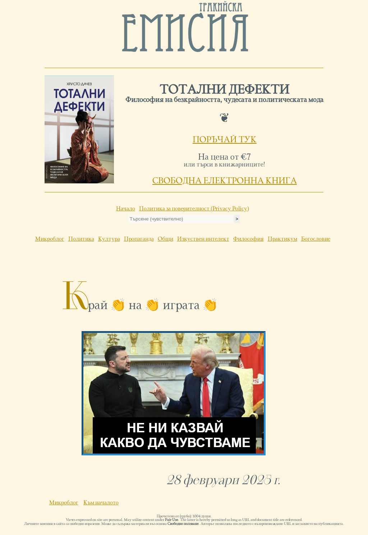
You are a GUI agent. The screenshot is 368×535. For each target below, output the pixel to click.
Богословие (315, 239)
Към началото (101, 503)
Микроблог (49, 239)
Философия (248, 239)
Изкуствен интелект (203, 239)
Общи (165, 239)
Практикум (282, 239)
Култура (109, 239)
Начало (125, 209)
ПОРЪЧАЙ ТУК (225, 140)
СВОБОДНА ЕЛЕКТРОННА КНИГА (224, 181)
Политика (81, 239)
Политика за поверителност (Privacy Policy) (194, 209)
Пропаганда (139, 239)
